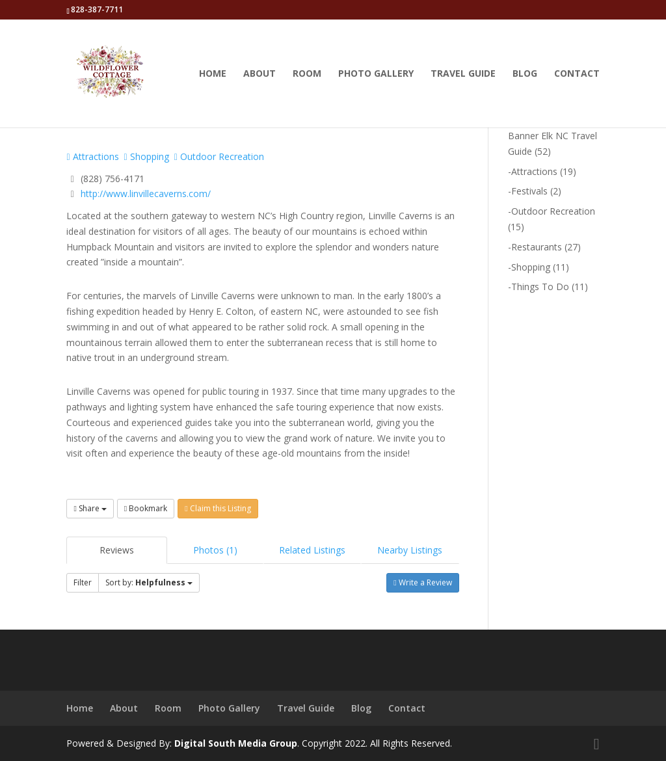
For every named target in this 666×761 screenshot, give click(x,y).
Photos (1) (215, 550)
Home (212, 74)
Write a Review (422, 582)
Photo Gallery (376, 74)
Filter (82, 582)
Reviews (117, 550)
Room (307, 74)
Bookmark (145, 508)
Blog (525, 74)
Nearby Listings (409, 550)
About (259, 74)
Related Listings (312, 550)
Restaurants (536, 247)
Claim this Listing (217, 508)
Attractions (92, 156)
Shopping (146, 156)
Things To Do (540, 286)
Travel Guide (463, 74)
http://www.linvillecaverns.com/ (146, 193)
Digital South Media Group (235, 743)
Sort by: (149, 582)
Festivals (529, 191)
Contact (577, 74)
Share (89, 508)
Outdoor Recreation (219, 156)
